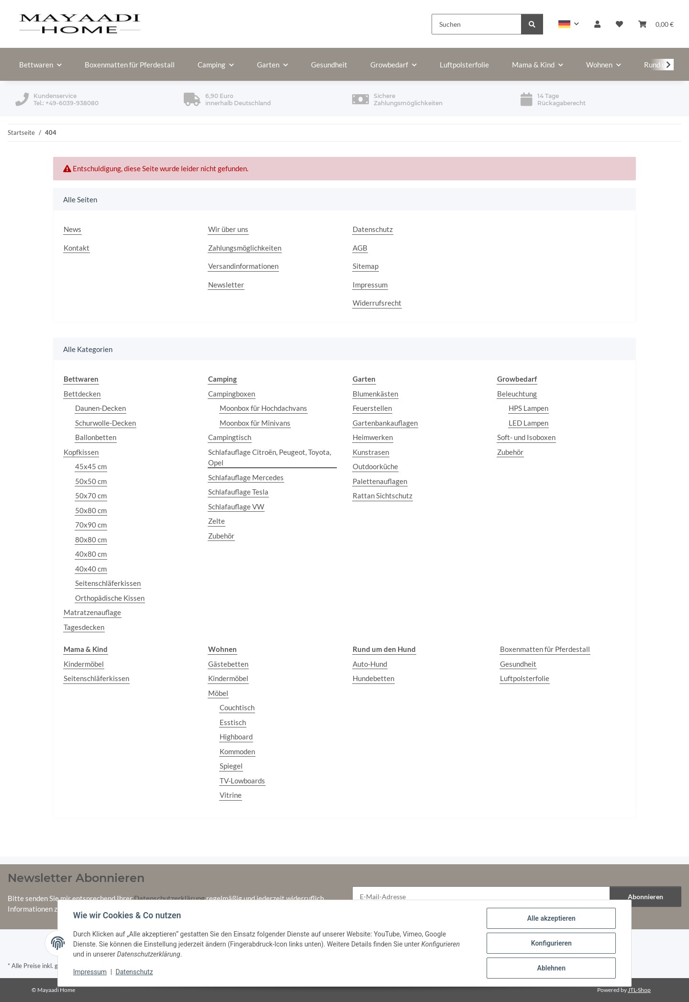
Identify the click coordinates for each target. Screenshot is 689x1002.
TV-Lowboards (242, 780)
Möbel (218, 693)
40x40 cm (91, 568)
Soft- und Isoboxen (526, 437)
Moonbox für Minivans (255, 422)
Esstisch (233, 722)
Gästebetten (228, 664)
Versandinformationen (243, 266)
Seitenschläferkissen (108, 583)
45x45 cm (91, 466)
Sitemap (365, 266)
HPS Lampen (528, 408)
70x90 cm (91, 524)
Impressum (90, 972)
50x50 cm (91, 481)
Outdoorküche (375, 466)
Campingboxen (231, 393)
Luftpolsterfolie (524, 678)
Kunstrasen (371, 452)
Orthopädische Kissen (109, 598)
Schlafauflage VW (236, 506)
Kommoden (237, 751)
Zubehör (221, 535)
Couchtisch (237, 707)
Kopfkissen (81, 452)
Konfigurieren (551, 943)
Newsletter (226, 284)
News (72, 229)
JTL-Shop (639, 989)
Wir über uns (228, 229)
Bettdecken (82, 393)
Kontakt (76, 247)
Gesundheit (518, 664)
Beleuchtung (517, 393)
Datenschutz (134, 972)
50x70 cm (91, 495)
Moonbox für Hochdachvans (263, 408)
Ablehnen (551, 968)
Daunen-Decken (100, 408)
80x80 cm (91, 539)
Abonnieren (645, 896)
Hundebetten (373, 678)
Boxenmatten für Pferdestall (545, 649)
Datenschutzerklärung (169, 898)
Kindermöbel (84, 664)
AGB (360, 247)
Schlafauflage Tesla (238, 491)
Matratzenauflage (92, 612)
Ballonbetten (95, 437)
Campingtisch (229, 437)
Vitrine (231, 795)
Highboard (236, 736)
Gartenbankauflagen (385, 422)
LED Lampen (528, 422)
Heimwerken (373, 437)
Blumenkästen (375, 393)
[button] (569, 24)
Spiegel (231, 765)
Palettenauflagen (380, 481)
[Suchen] (477, 24)
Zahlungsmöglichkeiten (244, 247)
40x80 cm (91, 554)
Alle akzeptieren (551, 918)
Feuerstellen (372, 408)
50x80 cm (91, 510)
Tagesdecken (84, 627)
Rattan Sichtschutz (382, 495)
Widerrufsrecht (377, 302)
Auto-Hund (370, 664)
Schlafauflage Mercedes (246, 477)
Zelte (216, 521)
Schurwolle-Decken (105, 422)
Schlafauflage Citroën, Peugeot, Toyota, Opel (269, 457)
